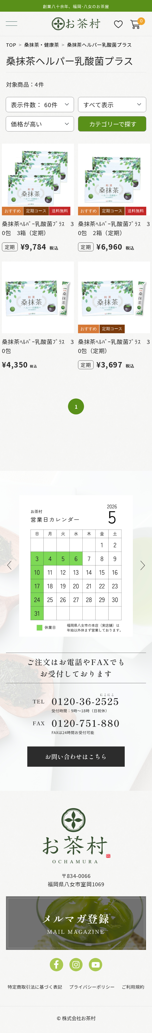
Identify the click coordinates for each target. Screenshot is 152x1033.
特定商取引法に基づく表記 (35, 986)
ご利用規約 (133, 986)
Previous (9, 566)
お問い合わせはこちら (76, 756)
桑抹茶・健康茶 (41, 44)
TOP (11, 44)
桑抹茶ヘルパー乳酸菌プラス (99, 44)
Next (143, 566)
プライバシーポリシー (92, 986)
